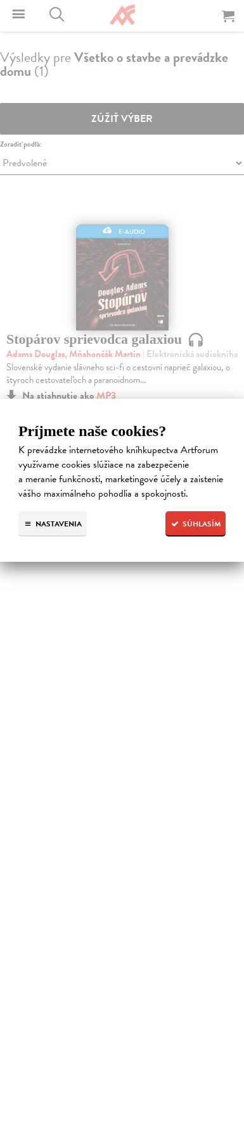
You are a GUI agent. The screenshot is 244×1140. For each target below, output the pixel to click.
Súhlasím (195, 524)
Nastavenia (52, 524)
